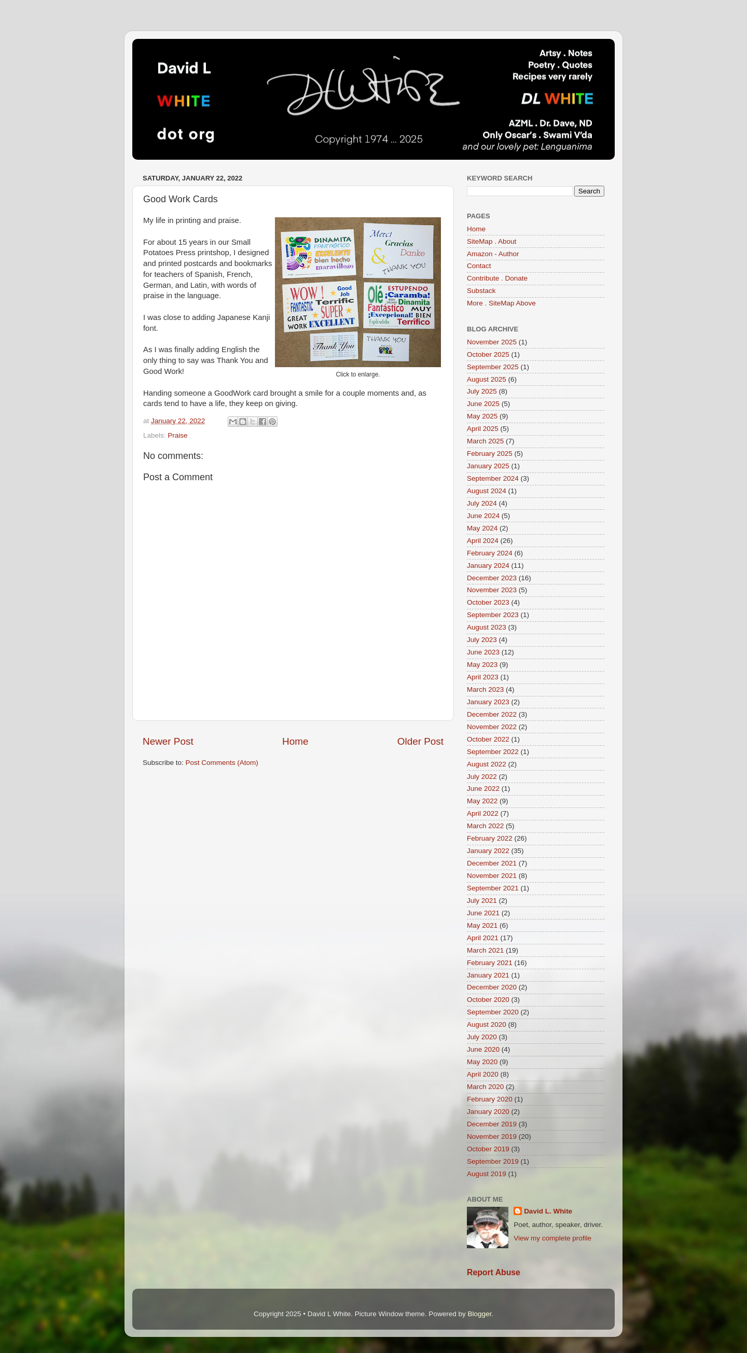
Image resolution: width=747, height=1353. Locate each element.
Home (295, 741)
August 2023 (486, 627)
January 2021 (488, 975)
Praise (177, 435)
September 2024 (493, 478)
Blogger (479, 1314)
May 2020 (482, 1062)
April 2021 (483, 938)
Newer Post (168, 741)
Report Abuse (493, 1272)
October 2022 (488, 739)
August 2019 (486, 1174)
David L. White (548, 1211)
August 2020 (486, 1024)
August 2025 (486, 379)
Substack (481, 291)
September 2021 (493, 888)
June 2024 (483, 516)
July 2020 (482, 1037)
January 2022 (488, 851)
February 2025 (490, 453)
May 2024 (482, 528)
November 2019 (492, 1136)
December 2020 (492, 987)
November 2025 (492, 342)
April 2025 (483, 429)
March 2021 (485, 950)
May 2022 (482, 801)
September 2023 (493, 615)
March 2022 (485, 826)
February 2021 (490, 963)
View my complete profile (552, 1238)
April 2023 (483, 677)
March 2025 (485, 441)
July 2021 (482, 900)
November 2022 (492, 727)
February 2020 (490, 1099)
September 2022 (493, 752)
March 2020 (485, 1087)
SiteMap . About (491, 241)
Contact (479, 266)
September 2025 (493, 367)
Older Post (420, 741)
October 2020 (488, 999)
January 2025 (488, 466)
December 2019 (492, 1124)
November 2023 (492, 590)
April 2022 (483, 813)
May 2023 (482, 664)
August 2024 (486, 491)
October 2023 (488, 602)
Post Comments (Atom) (222, 762)
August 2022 (486, 764)
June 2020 (483, 1049)
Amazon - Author (493, 254)
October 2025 (488, 354)
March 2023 (485, 689)
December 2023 (492, 578)
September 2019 (493, 1161)
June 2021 (483, 913)
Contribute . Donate (497, 278)
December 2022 (492, 714)
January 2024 (488, 565)
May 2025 (482, 416)
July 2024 (482, 503)
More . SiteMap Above (501, 303)
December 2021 (492, 863)
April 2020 (483, 1074)
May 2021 (482, 925)
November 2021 (492, 876)
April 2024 (483, 541)
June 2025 (483, 404)
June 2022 (483, 788)
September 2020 (493, 1012)
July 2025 (482, 391)
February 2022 (490, 838)
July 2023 (482, 640)
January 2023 (488, 702)
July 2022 (482, 776)
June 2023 (483, 652)
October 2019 (488, 1149)
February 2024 (490, 553)
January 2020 (488, 1111)
